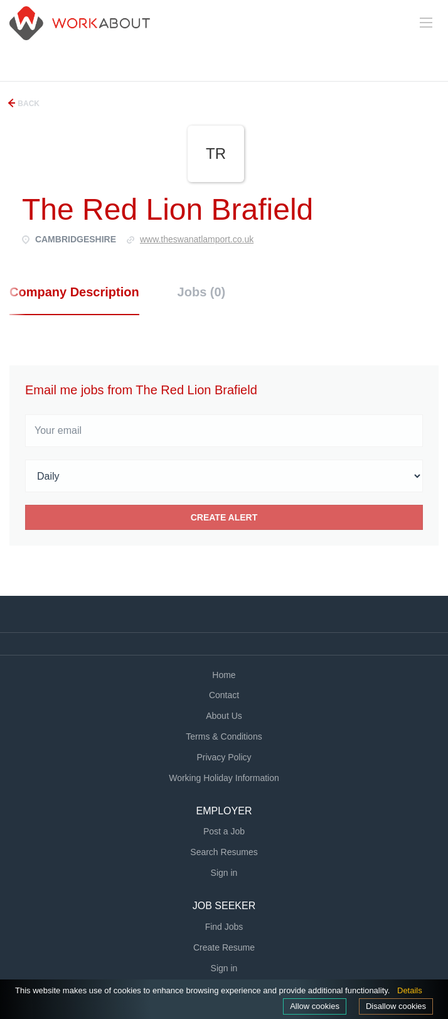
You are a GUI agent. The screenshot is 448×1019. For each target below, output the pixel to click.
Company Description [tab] (74, 292)
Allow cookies (314, 1006)
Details (409, 990)
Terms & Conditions (224, 736)
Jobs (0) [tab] (202, 292)
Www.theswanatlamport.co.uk (196, 239)
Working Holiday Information (224, 778)
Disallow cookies (396, 1006)
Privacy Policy (223, 757)
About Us (224, 716)
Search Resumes (223, 852)
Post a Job (224, 831)
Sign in (224, 873)
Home (223, 675)
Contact (224, 695)
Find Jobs (224, 927)
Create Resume (224, 947)
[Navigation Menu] (426, 22)
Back (28, 103)
